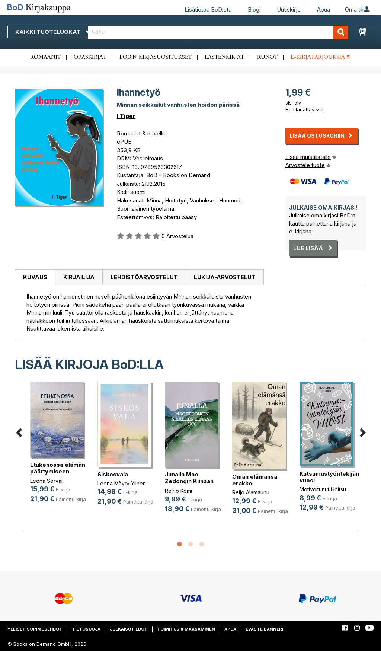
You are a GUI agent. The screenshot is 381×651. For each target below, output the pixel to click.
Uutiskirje (289, 9)
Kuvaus (35, 277)
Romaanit (45, 57)
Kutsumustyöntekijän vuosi (329, 477)
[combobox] (218, 32)
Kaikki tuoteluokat (53, 31)
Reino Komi (178, 491)
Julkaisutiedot (129, 629)
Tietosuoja (86, 629)
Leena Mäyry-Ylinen (121, 483)
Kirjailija (79, 277)
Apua (323, 9)
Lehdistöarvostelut (144, 277)
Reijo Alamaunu (250, 492)
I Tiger (126, 115)
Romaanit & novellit (141, 133)
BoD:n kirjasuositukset (155, 57)
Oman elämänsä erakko (254, 480)
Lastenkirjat (224, 57)
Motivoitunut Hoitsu (323, 489)
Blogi (254, 9)
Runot (267, 57)
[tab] (35, 277)
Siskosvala (112, 474)
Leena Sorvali (47, 481)
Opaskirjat (90, 57)
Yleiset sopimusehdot (35, 629)
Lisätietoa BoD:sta (208, 9)
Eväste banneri (264, 629)
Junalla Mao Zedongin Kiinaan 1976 (189, 481)
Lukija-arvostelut (225, 277)
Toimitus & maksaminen (186, 629)
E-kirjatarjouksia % (321, 57)
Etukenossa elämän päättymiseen (57, 468)
